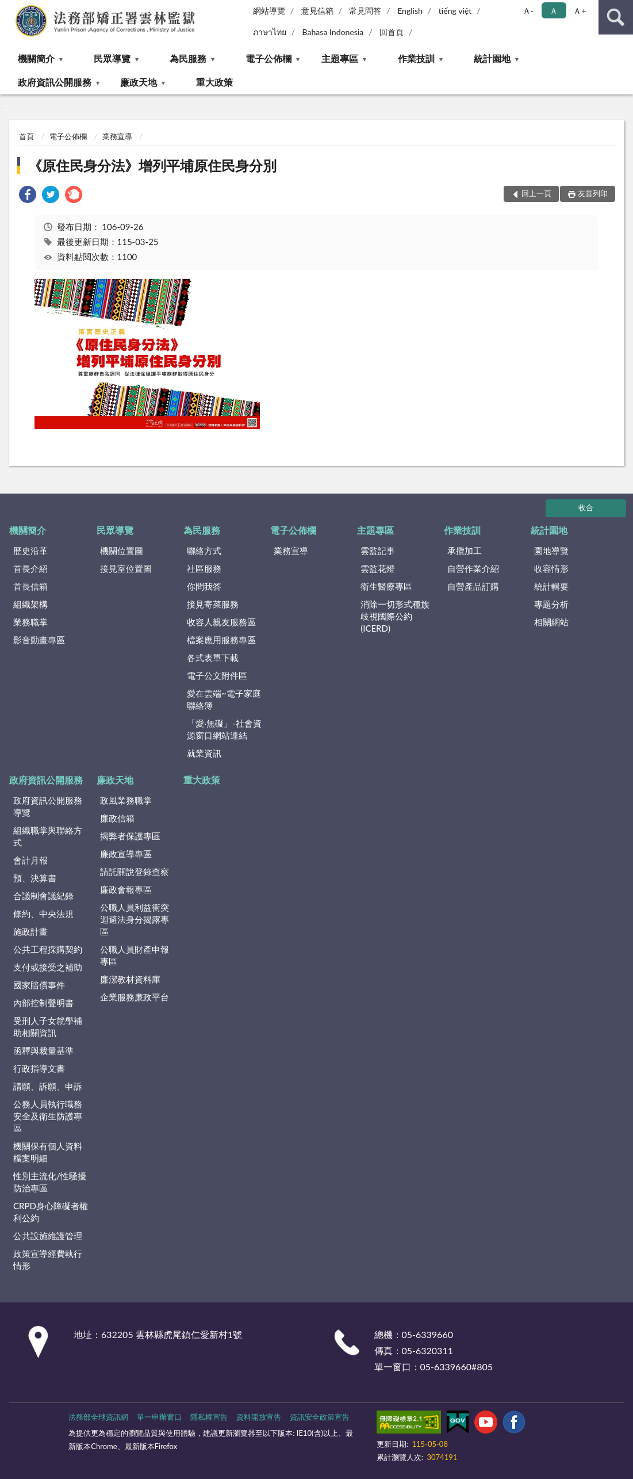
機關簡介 (36, 58)
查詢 (616, 17)
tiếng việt (455, 11)
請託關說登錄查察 (134, 871)
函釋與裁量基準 (43, 1050)
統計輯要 (551, 586)
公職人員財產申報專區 (134, 955)
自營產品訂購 (473, 586)
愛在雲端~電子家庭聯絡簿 (224, 699)
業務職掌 (30, 622)
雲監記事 (377, 550)
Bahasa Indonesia (333, 32)
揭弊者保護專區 (130, 836)
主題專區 (339, 58)
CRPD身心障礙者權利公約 (50, 1212)
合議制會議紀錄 (43, 896)
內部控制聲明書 (43, 1003)
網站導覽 (269, 11)
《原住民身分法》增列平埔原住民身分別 (152, 165)
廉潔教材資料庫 (130, 979)
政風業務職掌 (126, 800)
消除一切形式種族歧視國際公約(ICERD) (394, 616)
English (410, 11)
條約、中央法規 (43, 913)
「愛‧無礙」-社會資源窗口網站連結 (224, 729)
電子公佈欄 (268, 58)
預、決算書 (34, 878)
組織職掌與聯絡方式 (47, 836)
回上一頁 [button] (536, 193)
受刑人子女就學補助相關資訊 (47, 1026)
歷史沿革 (30, 550)
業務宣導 (117, 136)
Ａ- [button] (528, 11)
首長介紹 (30, 568)
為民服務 (188, 58)
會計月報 (30, 860)
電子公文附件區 (217, 675)
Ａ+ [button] (579, 11)
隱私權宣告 (209, 1416)
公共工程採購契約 (47, 949)
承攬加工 (464, 550)
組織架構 (30, 604)
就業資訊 (204, 753)
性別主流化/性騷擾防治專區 (49, 1182)
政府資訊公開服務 (54, 82)
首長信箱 (30, 586)
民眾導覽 (112, 58)
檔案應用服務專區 (221, 640)
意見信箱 (317, 11)
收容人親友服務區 (221, 622)
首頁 (26, 136)
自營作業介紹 (473, 568)
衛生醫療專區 (386, 586)
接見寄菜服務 (213, 604)
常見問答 (365, 11)
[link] (27, 196)
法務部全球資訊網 (98, 1416)
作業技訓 (416, 58)
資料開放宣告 (258, 1416)
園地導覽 (551, 550)
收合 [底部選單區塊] (585, 507)
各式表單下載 (213, 657)
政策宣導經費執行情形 (47, 1259)
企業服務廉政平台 (134, 997)
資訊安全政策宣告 (320, 1416)
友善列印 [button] (593, 193)
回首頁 (391, 32)
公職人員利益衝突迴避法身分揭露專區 (134, 919)
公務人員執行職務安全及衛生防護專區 (47, 1116)
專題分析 (551, 604)
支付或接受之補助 (47, 967)
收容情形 (551, 568)
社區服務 (204, 568)
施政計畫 (30, 931)
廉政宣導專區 (126, 854)
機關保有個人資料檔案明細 (47, 1152)
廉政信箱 (117, 818)
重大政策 (214, 82)
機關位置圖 (121, 550)
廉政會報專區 (126, 889)
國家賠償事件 (39, 985)
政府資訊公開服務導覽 (47, 806)
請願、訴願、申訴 (47, 1086)
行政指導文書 (39, 1068)
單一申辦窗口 (159, 1416)
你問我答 (204, 586)
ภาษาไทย (269, 32)
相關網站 (551, 622)
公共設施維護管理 (47, 1235)
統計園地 (492, 58)
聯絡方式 (204, 550)
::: (9, 8)
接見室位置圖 (126, 568)
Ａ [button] (554, 11)
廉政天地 (138, 82)
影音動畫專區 (39, 640)
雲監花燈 (377, 568)
